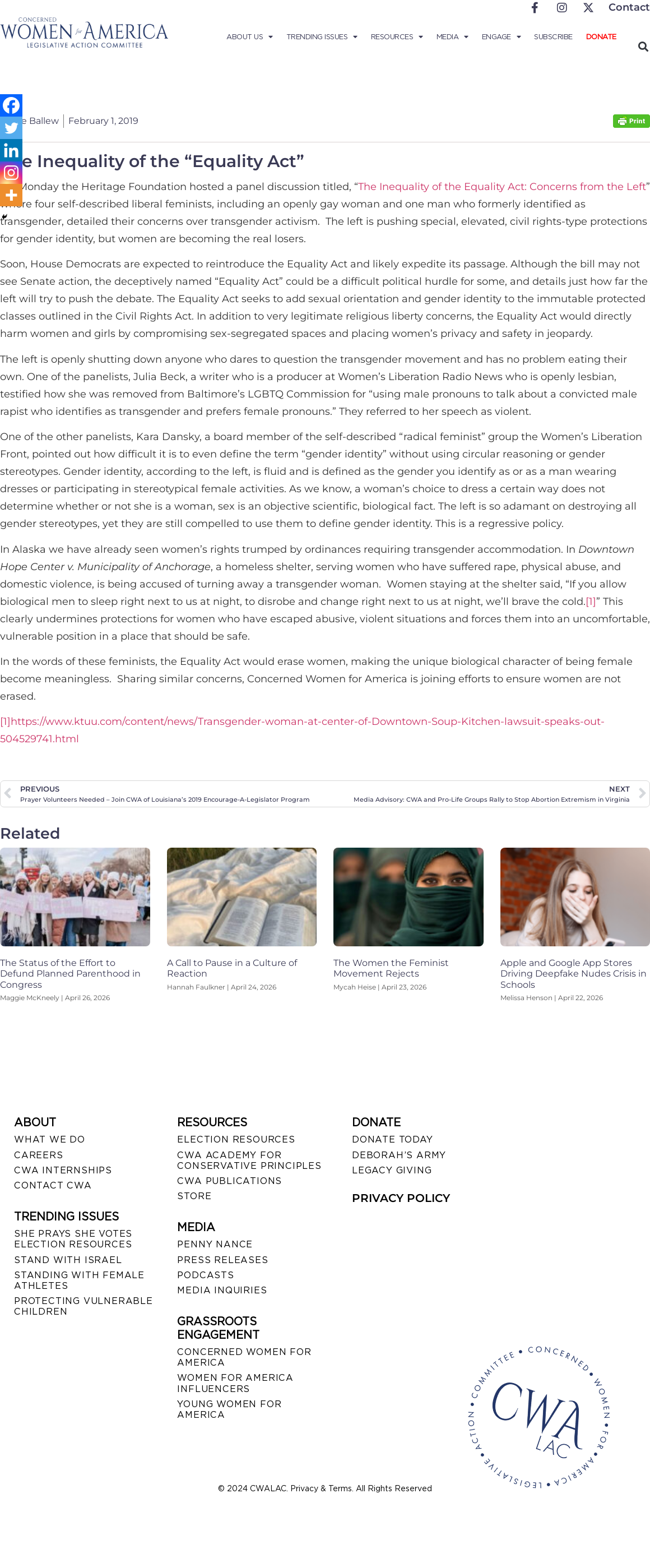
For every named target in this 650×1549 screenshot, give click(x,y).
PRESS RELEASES (222, 1260)
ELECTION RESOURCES (236, 1139)
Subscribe (553, 37)
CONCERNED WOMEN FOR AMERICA (244, 1357)
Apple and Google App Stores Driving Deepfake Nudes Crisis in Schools (573, 973)
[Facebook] (11, 105)
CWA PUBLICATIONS (229, 1181)
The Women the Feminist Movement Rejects (391, 968)
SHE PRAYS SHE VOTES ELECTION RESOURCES (73, 1239)
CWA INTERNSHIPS (63, 1170)
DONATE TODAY (392, 1139)
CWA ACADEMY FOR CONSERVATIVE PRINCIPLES (249, 1160)
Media (452, 37)
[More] (11, 195)
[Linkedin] (11, 150)
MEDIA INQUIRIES (222, 1290)
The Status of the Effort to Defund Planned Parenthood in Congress (70, 973)
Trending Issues (321, 37)
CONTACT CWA (53, 1185)
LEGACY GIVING (391, 1170)
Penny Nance (215, 1244)
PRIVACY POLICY (401, 1198)
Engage (501, 37)
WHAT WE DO (49, 1139)
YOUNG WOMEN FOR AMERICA (229, 1409)
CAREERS (38, 1155)
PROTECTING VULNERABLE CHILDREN (83, 1306)
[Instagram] (11, 172)
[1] (591, 601)
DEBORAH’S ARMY (399, 1155)
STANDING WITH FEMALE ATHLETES (79, 1280)
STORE (194, 1196)
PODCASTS (205, 1275)
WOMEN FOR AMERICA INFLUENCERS (235, 1383)
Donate (601, 37)
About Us (249, 37)
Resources (397, 37)
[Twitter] (11, 128)
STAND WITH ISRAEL (68, 1260)
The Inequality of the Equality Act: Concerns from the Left (502, 187)
